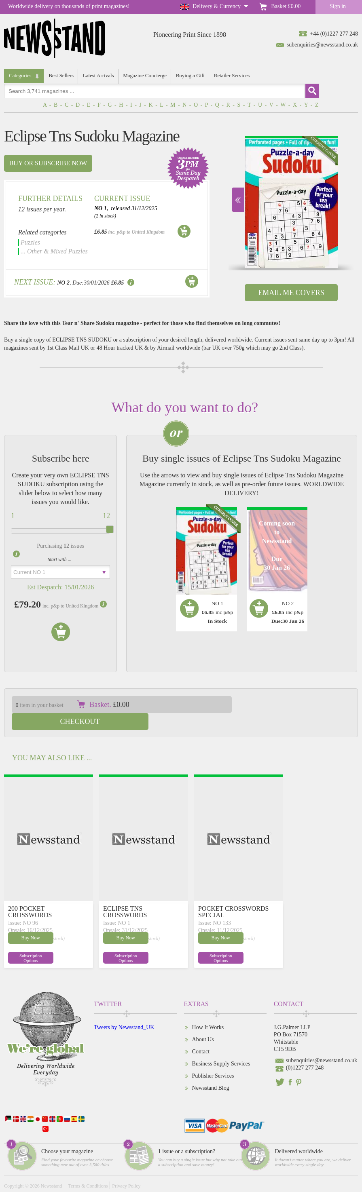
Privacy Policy (126, 1169)
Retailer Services (232, 75)
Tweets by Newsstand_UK (124, 1010)
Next (238, 200)
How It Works (208, 1010)
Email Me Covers (291, 293)
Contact (201, 1035)
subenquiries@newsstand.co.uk (322, 45)
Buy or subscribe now (48, 163)
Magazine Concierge (145, 75)
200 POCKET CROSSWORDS (30, 894)
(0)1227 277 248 (305, 1051)
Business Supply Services (221, 1047)
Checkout (300, 704)
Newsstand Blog (210, 1071)
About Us (203, 1022)
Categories (20, 75)
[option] (291, 202)
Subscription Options (27, 940)
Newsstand (51, 1169)
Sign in (338, 6)
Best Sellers (61, 75)
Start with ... (60, 559)
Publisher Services (213, 1059)
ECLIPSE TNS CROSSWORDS (125, 894)
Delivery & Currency (217, 6)
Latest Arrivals (98, 75)
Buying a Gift (190, 75)
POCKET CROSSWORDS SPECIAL (233, 894)
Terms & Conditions (88, 1169)
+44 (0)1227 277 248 (334, 34)
